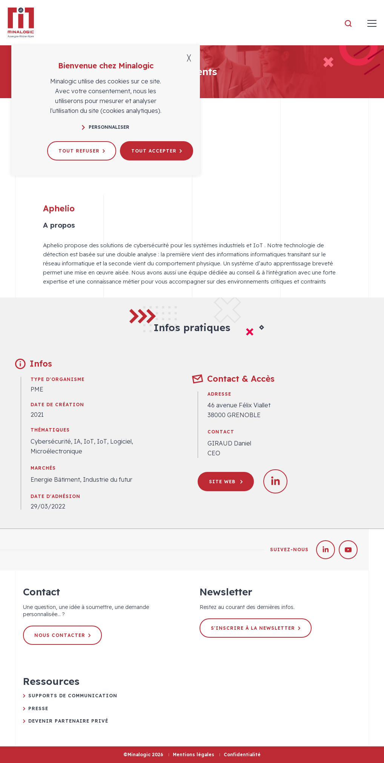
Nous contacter (62, 635)
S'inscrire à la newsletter (255, 628)
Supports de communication (72, 695)
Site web (226, 481)
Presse (38, 708)
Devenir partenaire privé (68, 721)
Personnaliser (105, 127)
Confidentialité (242, 754)
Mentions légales (193, 754)
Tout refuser (81, 151)
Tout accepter (156, 151)
